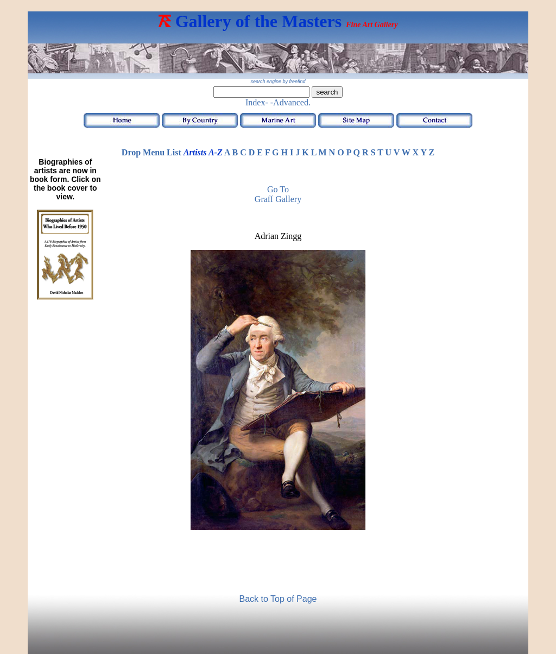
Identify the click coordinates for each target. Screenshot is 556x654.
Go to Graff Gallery (278, 194)
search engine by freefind (277, 81)
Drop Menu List (151, 152)
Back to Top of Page (278, 598)
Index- (256, 102)
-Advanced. (290, 102)
